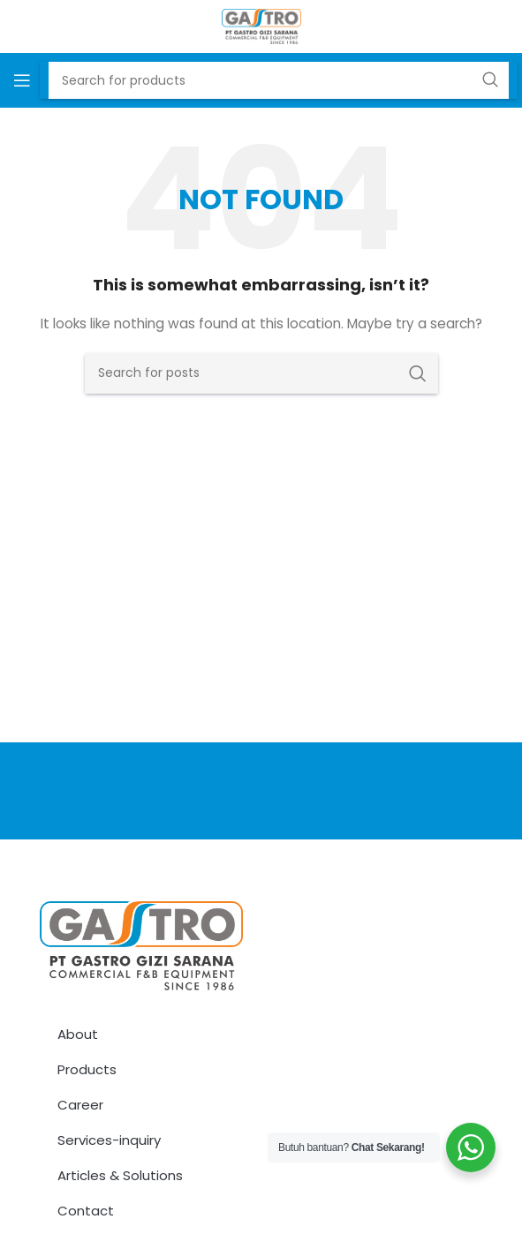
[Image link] (141, 944)
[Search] (261, 373)
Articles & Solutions (120, 1175)
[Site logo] (261, 25)
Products (87, 1069)
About (77, 1034)
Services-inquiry (109, 1140)
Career (80, 1104)
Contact (85, 1210)
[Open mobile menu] (22, 80)
